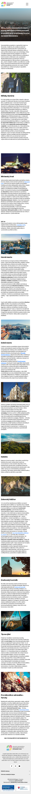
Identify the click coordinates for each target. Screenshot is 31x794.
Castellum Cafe (21, 225)
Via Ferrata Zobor (24, 710)
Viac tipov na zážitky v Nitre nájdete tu (16, 738)
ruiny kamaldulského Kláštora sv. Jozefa (14, 533)
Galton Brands (18, 781)
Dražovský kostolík (20, 587)
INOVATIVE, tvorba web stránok (19, 782)
